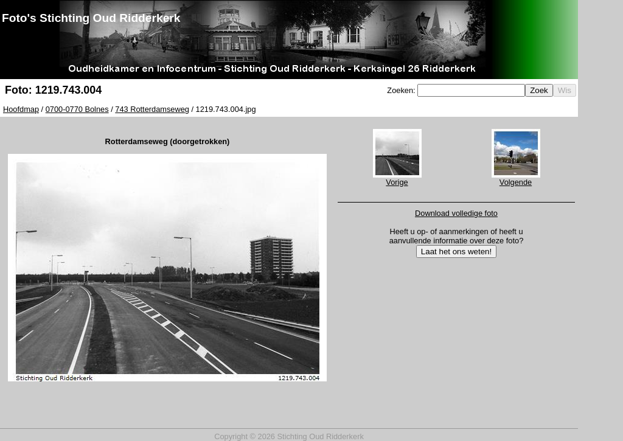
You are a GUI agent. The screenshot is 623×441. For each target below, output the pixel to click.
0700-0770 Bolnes (77, 109)
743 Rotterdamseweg (152, 109)
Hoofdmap (21, 109)
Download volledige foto (456, 213)
